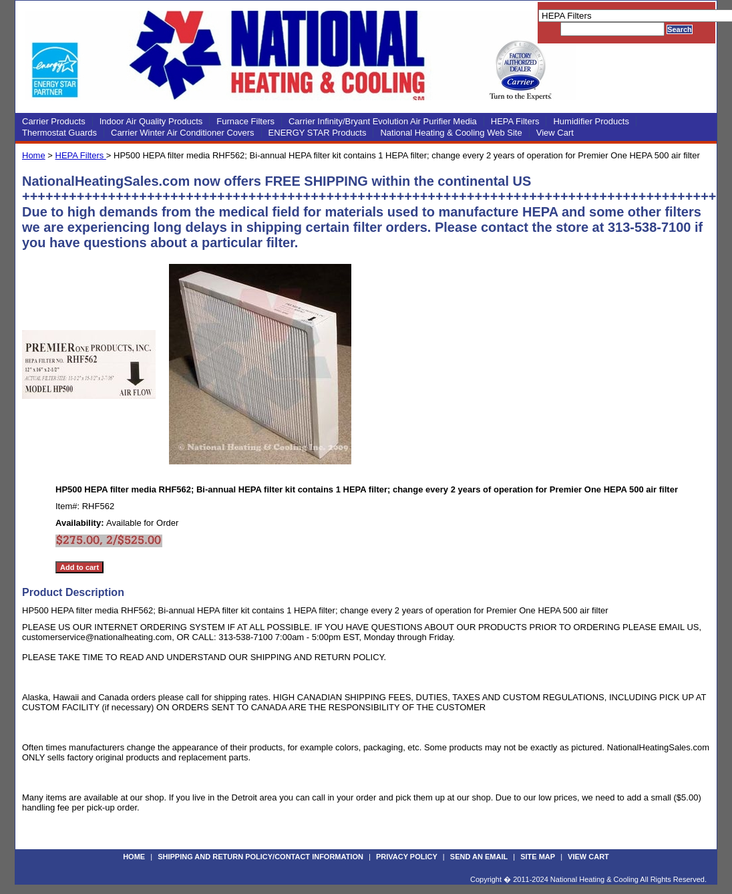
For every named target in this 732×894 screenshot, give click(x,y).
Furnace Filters (245, 121)
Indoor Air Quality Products (151, 121)
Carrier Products (53, 121)
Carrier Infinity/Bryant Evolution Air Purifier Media (383, 121)
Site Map (537, 857)
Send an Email (479, 857)
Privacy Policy (406, 857)
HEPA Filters (515, 121)
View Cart (555, 133)
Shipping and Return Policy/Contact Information (260, 857)
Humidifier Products (590, 121)
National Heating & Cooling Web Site (451, 133)
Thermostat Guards (59, 133)
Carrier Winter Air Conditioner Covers (182, 133)
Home (33, 155)
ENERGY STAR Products (317, 133)
